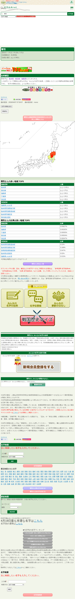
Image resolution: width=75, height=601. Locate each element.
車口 (14, 471)
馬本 (10, 479)
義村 (34, 471)
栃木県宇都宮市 (6, 214)
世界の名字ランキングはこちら (38, 547)
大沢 (65, 476)
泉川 (38, 474)
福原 (18, 474)
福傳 (2, 479)
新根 (26, 471)
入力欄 (4, 453)
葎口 (2, 471)
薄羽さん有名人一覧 (38, 264)
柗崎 (42, 481)
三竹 (30, 476)
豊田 (42, 471)
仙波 (38, 479)
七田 (4, 484)
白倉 (46, 476)
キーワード (5, 504)
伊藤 (10, 474)
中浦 (72, 474)
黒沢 (18, 479)
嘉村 (34, 474)
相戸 (57, 474)
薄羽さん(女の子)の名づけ (38, 491)
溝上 (16, 476)
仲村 (22, 481)
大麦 (22, 471)
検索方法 (5, 456)
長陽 (26, 481)
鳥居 (30, 479)
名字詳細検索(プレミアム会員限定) (26, 16)
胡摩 (68, 474)
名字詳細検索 (38, 466)
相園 (34, 481)
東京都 (17, 79)
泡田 (51, 481)
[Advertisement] (37, 31)
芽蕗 (42, 479)
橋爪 (38, 476)
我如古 (70, 476)
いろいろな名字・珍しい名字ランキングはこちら (38, 533)
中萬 (6, 476)
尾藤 (30, 474)
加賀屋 (9, 471)
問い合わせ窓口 (23, 278)
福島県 (23, 79)
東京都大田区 (6, 217)
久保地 (25, 476)
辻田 (23, 484)
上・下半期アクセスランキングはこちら (37, 541)
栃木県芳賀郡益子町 (8, 208)
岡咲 (34, 476)
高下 (34, 484)
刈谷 (38, 471)
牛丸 (50, 476)
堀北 (6, 479)
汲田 (53, 471)
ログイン (30, 355)
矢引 (6, 474)
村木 (12, 481)
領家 (64, 479)
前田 (22, 479)
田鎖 (26, 479)
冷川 (65, 471)
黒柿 (61, 476)
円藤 (26, 474)
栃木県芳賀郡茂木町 (8, 211)
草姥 (50, 474)
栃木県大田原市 (6, 253)
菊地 (46, 471)
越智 (18, 471)
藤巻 (22, 474)
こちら (15, 412)
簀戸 (42, 474)
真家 (8, 484)
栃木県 (11, 79)
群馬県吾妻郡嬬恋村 (8, 250)
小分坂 (17, 481)
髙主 (46, 479)
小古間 (65, 481)
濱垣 (19, 484)
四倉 (53, 474)
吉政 (38, 481)
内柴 (55, 481)
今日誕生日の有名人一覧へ (38, 544)
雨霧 (57, 476)
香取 (42, 476)
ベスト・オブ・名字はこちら (37, 535)
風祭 (20, 476)
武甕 (53, 476)
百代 (57, 471)
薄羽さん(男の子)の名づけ (38, 488)
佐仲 (61, 474)
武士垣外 (28, 484)
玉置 (6, 481)
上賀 (34, 479)
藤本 (14, 474)
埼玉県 (3, 199)
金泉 (12, 484)
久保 (69, 471)
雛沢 (10, 476)
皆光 (30, 471)
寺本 (57, 479)
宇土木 (60, 481)
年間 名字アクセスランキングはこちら (38, 538)
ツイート (4, 97)
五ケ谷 (46, 481)
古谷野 (38, 484)
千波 (14, 479)
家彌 (50, 479)
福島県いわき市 (6, 205)
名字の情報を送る (7, 106)
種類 (3, 507)
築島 (30, 481)
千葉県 (3, 196)
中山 (53, 479)
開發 (50, 471)
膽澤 (46, 474)
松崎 (68, 479)
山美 (2, 476)
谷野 (61, 471)
